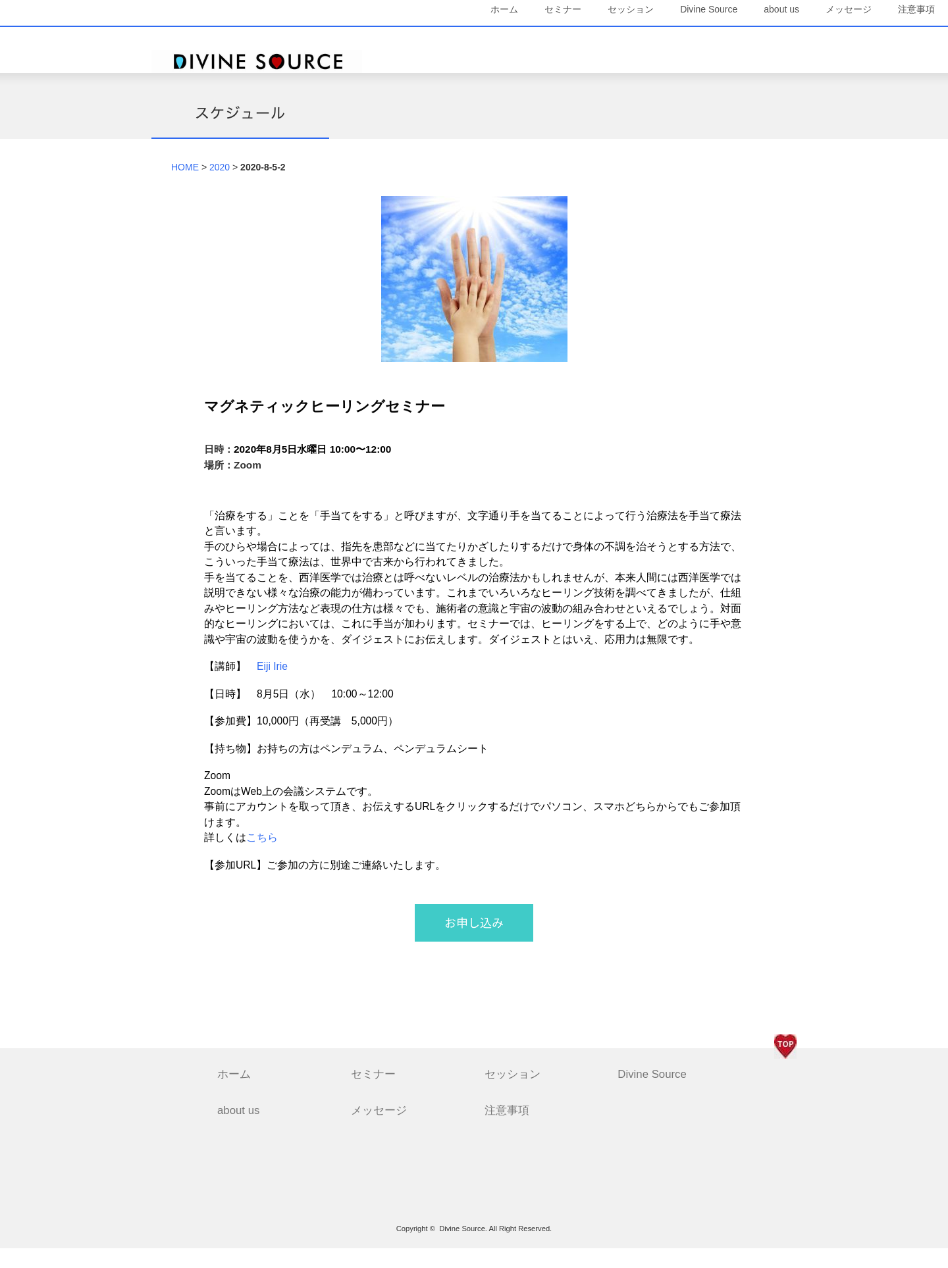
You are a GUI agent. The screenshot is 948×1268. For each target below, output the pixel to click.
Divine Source (620, 39)
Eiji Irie (272, 685)
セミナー (474, 39)
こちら (262, 857)
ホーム (416, 39)
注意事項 (765, 70)
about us (693, 39)
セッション (542, 39)
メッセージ (760, 39)
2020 (219, 186)
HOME (185, 186)
